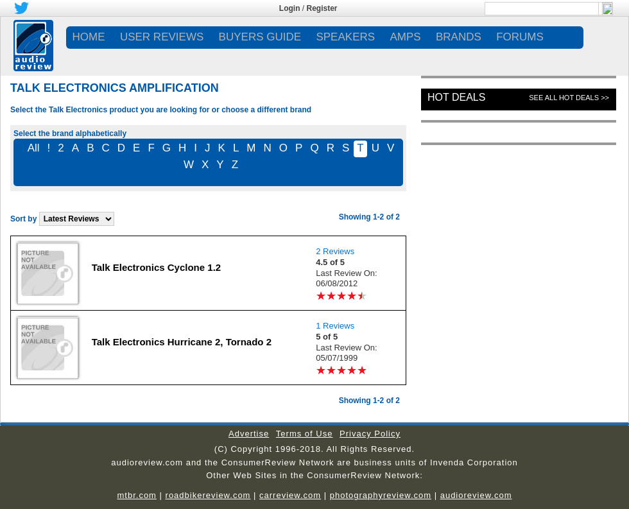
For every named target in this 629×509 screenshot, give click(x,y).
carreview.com (290, 495)
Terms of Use (304, 433)
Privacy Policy (370, 433)
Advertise (248, 433)
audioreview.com (476, 495)
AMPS (405, 37)
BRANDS (458, 37)
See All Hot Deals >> (569, 97)
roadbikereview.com (208, 495)
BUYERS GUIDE (260, 37)
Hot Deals (456, 97)
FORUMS (520, 37)
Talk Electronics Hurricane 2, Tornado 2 (181, 341)
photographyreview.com (380, 495)
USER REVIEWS (161, 37)
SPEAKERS (345, 37)
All (34, 148)
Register (322, 8)
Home (89, 37)
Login (289, 8)
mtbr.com (136, 495)
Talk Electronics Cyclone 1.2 (156, 267)
